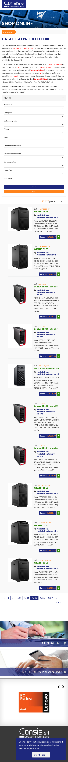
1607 (50, 598)
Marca (6, 129)
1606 (42, 598)
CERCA (34, 187)
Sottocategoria (10, 121)
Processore (8, 178)
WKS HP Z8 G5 (41, 211)
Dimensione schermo (12, 145)
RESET (34, 191)
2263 (58, 602)
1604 (26, 598)
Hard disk (8, 170)
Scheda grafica (10, 162)
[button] (34, 98)
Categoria (8, 113)
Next (63, 686)
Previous (58, 686)
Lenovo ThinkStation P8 (46, 286)
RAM (6, 137)
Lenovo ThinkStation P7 (46, 329)
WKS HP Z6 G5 (41, 249)
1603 (18, 598)
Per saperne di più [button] (31, 748)
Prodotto (8, 104)
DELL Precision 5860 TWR (46, 368)
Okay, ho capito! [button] (41, 755)
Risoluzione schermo (12, 154)
